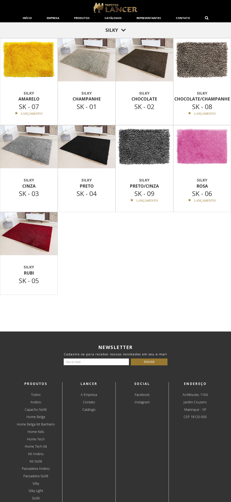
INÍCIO (27, 18)
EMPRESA (53, 18)
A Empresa (89, 394)
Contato (89, 402)
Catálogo (89, 409)
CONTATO (183, 18)
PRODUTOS (82, 18)
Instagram (142, 402)
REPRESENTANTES (149, 18)
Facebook (142, 394)
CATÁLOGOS (113, 18)
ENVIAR (149, 362)
